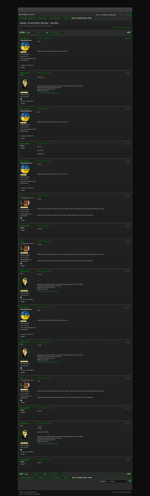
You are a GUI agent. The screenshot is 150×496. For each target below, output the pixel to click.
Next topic (126, 27)
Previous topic (117, 27)
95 (59, 33)
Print (129, 32)
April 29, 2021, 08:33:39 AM (43, 342)
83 (50, 33)
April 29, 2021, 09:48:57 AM (43, 459)
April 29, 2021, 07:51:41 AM (43, 307)
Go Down (22, 32)
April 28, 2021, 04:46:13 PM (43, 143)
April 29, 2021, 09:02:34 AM (43, 408)
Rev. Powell (24, 38)
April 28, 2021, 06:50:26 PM (43, 225)
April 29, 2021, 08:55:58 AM (43, 378)
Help (114, 492)
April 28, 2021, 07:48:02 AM (43, 38)
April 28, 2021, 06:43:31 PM (43, 195)
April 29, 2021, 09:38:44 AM (43, 423)
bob (21, 196)
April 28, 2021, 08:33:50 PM (43, 241)
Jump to (103, 481)
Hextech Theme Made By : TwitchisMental (30, 494)
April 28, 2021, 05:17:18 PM (43, 161)
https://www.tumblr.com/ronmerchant (47, 92)
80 (40, 33)
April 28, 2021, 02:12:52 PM (43, 109)
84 (54, 33)
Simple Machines (32, 492)
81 (43, 33)
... (37, 33)
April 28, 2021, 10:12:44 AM (43, 73)
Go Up (21, 474)
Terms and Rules (121, 492)
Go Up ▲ (128, 492)
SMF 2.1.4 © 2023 (24, 492)
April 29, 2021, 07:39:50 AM (43, 271)
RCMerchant (25, 73)
